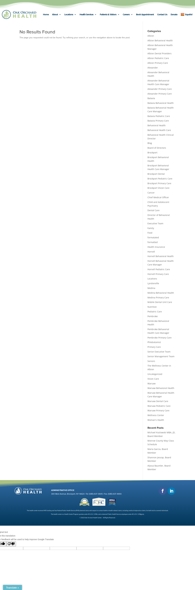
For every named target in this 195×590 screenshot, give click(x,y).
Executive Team (155, 223)
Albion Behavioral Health (160, 40)
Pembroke (152, 316)
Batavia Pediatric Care (158, 116)
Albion (150, 35)
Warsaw (151, 383)
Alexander (152, 67)
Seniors (151, 361)
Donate (174, 14)
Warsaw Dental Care (157, 401)
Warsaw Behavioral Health (160, 388)
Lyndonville (153, 283)
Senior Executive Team (158, 351)
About (55, 14)
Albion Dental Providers (159, 53)
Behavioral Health (156, 125)
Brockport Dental (156, 173)
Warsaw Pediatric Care (158, 405)
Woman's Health (155, 419)
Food (149, 232)
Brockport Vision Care (158, 187)
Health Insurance (156, 246)
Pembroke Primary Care (159, 337)
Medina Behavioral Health (160, 292)
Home (46, 14)
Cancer (151, 192)
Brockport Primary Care (159, 183)
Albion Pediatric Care (158, 58)
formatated (153, 237)
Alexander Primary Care (159, 89)
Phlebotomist (154, 342)
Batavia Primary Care (158, 120)
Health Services (86, 14)
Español (186, 14)
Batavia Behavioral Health (160, 103)
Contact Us (162, 14)
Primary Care (154, 346)
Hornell (151, 251)
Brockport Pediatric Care (159, 178)
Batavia (151, 98)
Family (150, 228)
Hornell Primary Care (158, 274)
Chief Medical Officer (158, 197)
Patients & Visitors (108, 14)
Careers (126, 14)
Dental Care (153, 210)
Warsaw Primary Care (158, 410)
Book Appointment (145, 14)
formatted (152, 242)
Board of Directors (156, 147)
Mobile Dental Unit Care (159, 302)
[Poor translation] (11, 543)
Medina (151, 288)
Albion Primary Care (157, 62)
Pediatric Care (154, 311)
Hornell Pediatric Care (158, 269)
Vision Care (153, 378)
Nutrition (152, 306)
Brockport (152, 152)
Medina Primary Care (158, 297)
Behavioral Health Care (159, 130)
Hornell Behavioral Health (160, 256)
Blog (149, 143)
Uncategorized (154, 374)
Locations (68, 14)
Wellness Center (155, 415)
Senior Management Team (160, 356)
